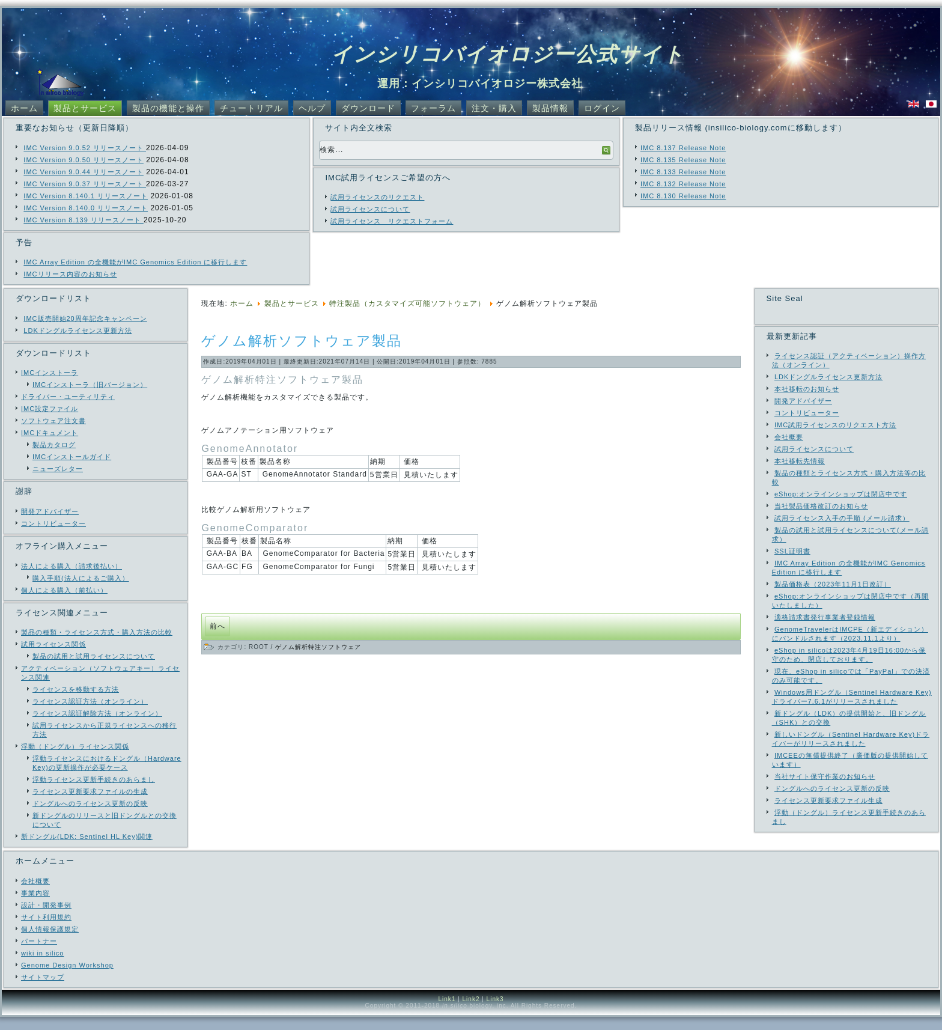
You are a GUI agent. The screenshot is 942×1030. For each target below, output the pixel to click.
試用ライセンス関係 (53, 644)
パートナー (39, 954)
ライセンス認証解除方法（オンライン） (97, 713)
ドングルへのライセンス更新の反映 (90, 803)
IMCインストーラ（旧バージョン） (89, 384)
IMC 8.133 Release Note (683, 171)
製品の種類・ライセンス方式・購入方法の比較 (96, 632)
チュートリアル (251, 108)
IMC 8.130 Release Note (683, 196)
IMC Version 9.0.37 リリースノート (84, 183)
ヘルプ (312, 108)
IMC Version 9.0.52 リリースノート (84, 147)
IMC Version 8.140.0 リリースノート (85, 208)
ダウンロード (368, 108)
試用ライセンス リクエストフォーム (391, 221)
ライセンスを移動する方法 (75, 689)
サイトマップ (42, 990)
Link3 (495, 1012)
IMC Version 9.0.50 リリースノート (83, 159)
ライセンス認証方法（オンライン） (90, 701)
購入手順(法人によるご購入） (80, 578)
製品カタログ (54, 444)
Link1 (446, 1012)
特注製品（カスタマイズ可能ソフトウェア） (407, 303)
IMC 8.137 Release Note (683, 147)
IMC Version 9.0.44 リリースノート (83, 171)
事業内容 (35, 906)
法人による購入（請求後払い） (71, 566)
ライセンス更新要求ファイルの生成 (90, 791)
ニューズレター (57, 468)
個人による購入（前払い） (64, 590)
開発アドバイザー (50, 511)
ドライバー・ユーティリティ (68, 396)
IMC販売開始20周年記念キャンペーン (85, 318)
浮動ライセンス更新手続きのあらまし (93, 779)
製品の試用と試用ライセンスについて (93, 656)
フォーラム (433, 108)
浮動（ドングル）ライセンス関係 (75, 746)
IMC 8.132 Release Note (683, 183)
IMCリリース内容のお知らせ (70, 274)
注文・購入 (494, 108)
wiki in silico (42, 966)
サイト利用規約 (46, 930)
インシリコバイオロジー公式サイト (508, 54)
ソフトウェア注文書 (53, 420)
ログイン (602, 108)
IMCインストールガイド (71, 456)
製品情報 (550, 108)
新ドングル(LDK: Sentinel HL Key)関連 (87, 836)
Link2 (471, 1012)
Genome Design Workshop (67, 978)
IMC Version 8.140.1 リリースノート (85, 196)
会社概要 (35, 894)
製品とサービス (85, 108)
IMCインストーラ (49, 372)
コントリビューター (53, 523)
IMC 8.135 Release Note (683, 159)
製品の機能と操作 (168, 108)
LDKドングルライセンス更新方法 (77, 330)
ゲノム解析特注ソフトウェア (318, 647)
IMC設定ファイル (49, 408)
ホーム (24, 108)
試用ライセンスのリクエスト (377, 197)
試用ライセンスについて (370, 209)
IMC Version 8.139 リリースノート (83, 220)
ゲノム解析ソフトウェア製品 (301, 341)
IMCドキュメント (49, 432)
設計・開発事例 (46, 918)
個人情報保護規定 (50, 942)
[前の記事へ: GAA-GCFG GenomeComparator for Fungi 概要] (217, 626)
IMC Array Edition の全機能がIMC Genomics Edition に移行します (135, 262)
